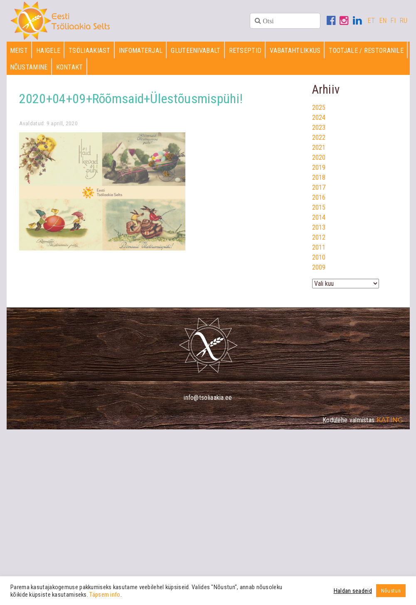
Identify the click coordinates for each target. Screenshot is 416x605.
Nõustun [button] (391, 591)
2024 (319, 117)
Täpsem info (104, 594)
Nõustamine (29, 67)
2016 (319, 197)
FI (393, 21)
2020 (319, 157)
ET (371, 21)
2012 (319, 237)
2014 (319, 217)
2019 (319, 167)
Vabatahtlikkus (295, 51)
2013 (319, 227)
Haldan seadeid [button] (353, 591)
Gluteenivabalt (195, 51)
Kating (390, 420)
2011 (319, 247)
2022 (319, 137)
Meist (19, 51)
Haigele (48, 51)
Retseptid (245, 51)
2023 (319, 127)
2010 (319, 257)
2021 (319, 147)
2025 (319, 108)
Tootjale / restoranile (366, 51)
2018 (319, 177)
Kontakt (69, 67)
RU (404, 21)
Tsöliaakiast (90, 51)
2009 (319, 267)
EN (383, 21)
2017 (319, 187)
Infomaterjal (141, 51)
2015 (319, 207)
